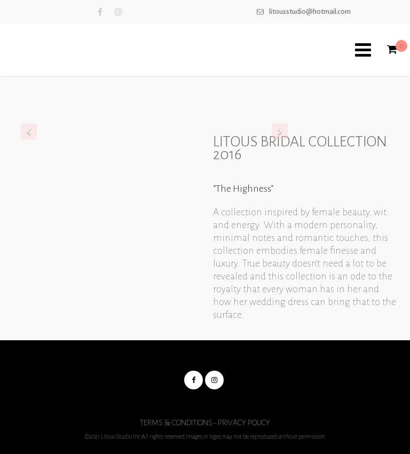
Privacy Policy (244, 422)
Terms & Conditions (176, 422)
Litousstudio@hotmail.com (310, 11)
